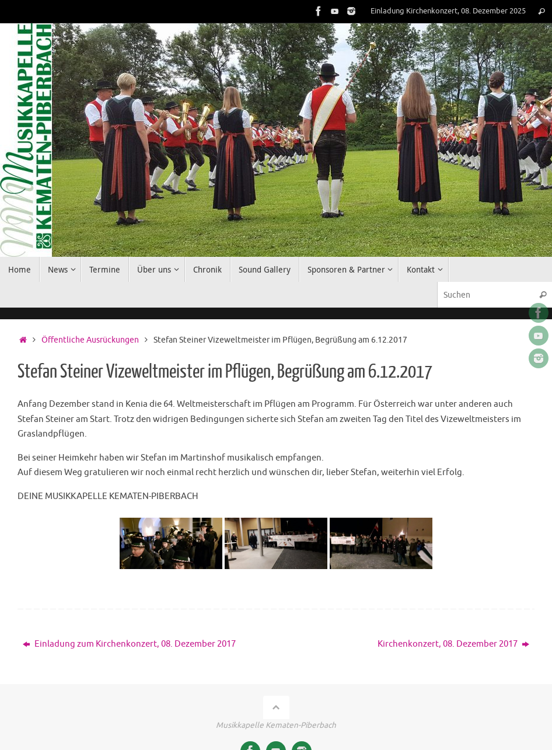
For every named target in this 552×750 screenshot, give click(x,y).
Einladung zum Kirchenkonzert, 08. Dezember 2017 (129, 644)
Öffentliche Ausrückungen (90, 340)
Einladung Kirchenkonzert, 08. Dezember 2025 (448, 11)
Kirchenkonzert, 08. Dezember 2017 (453, 644)
